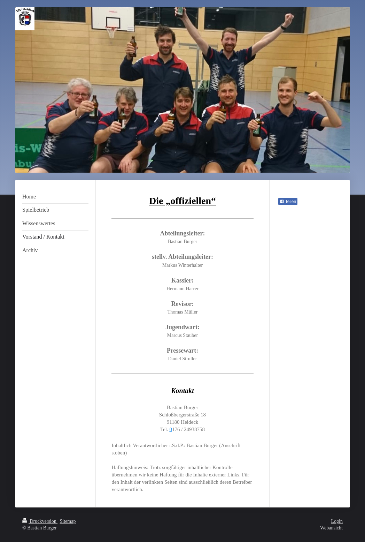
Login (337, 521)
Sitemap (68, 521)
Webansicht (331, 527)
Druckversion (39, 521)
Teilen (288, 201)
